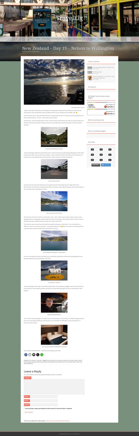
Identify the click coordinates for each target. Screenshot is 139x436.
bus (56, 360)
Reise (59, 361)
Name (26, 396)
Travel (77, 361)
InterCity (80, 360)
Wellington (30, 363)
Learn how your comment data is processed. (57, 421)
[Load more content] (95, 165)
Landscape (33, 361)
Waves (25, 363)
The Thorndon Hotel (70, 361)
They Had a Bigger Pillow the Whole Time (103, 67)
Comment (27, 377)
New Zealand (44, 361)
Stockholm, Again (97, 71)
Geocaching (67, 39)
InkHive (68, 433)
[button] (25, 354)
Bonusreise (52, 360)
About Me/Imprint (89, 39)
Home (38, 39)
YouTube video (57, 39)
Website (26, 404)
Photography (77, 39)
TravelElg (69, 18)
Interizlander (27, 361)
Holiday (72, 360)
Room (63, 361)
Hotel (76, 360)
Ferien (65, 360)
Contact (100, 39)
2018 (30, 360)
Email (26, 400)
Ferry (68, 360)
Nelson (38, 361)
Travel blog (46, 39)
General (34, 360)
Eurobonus (60, 360)
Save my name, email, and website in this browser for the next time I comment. (48, 408)
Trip (81, 361)
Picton (56, 361)
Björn (38, 51)
